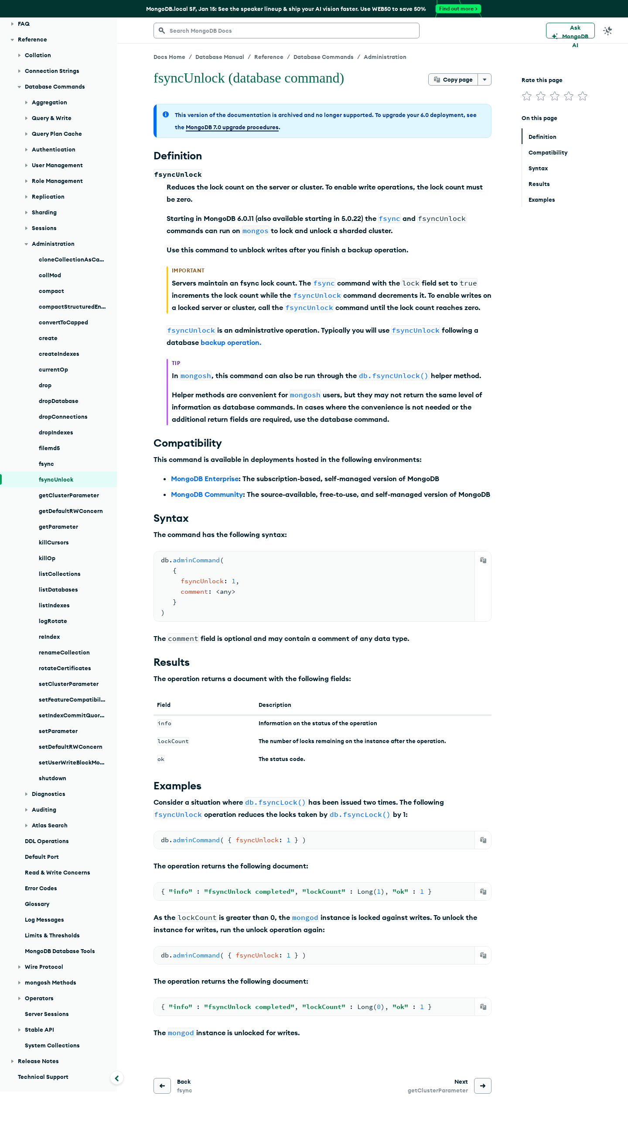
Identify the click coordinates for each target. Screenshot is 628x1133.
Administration (385, 56)
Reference (268, 56)
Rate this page (542, 79)
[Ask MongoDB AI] (570, 30)
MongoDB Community (207, 494)
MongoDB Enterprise (205, 478)
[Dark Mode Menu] (608, 30)
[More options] (484, 79)
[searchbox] (287, 30)
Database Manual (219, 56)
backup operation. (231, 342)
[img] (527, 96)
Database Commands (324, 56)
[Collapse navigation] (117, 1078)
